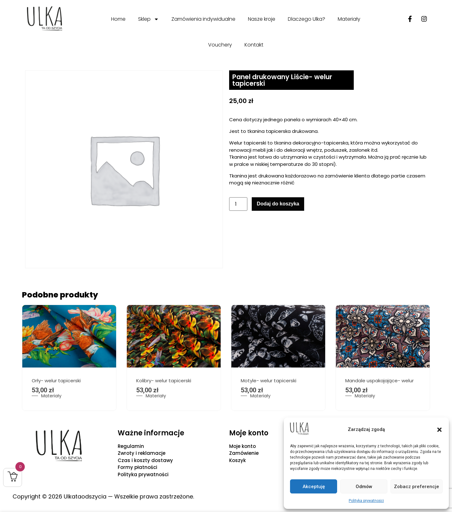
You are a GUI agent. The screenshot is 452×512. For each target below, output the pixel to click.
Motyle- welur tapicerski (268, 380)
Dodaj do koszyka (278, 203)
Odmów (364, 486)
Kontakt (254, 44)
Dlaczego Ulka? (306, 19)
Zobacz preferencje (416, 486)
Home (118, 19)
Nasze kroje (261, 19)
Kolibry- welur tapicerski (163, 380)
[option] (69, 358)
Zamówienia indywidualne (203, 19)
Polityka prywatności (366, 500)
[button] (439, 430)
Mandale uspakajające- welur (379, 380)
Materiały (349, 19)
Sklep (148, 19)
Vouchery (220, 44)
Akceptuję (314, 486)
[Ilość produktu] (238, 204)
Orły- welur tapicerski (56, 380)
